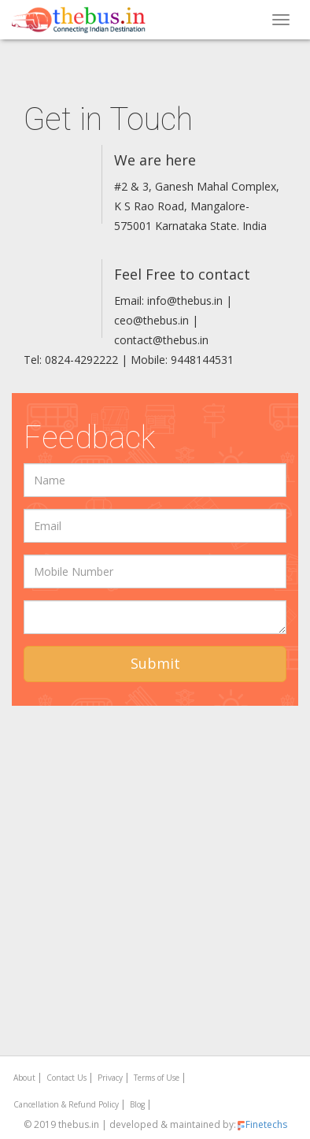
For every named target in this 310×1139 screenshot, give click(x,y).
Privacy (110, 1077)
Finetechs (261, 1124)
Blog (137, 1104)
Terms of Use (156, 1077)
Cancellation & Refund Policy (66, 1104)
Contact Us (66, 1077)
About (24, 1077)
